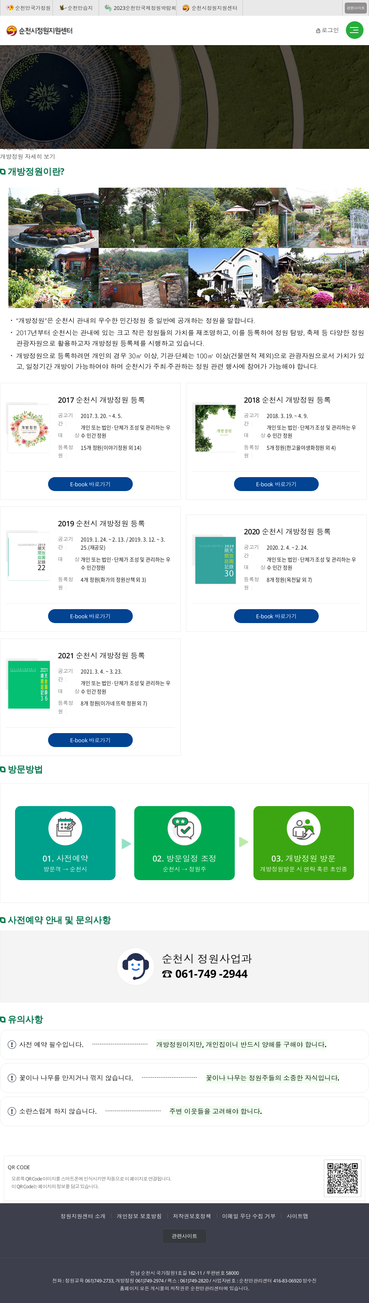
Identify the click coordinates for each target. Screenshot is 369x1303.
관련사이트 (356, 8)
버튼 (354, 30)
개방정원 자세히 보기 (27, 157)
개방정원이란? (18, 147)
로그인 (330, 30)
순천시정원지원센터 (214, 7)
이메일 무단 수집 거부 (249, 1216)
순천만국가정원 (33, 7)
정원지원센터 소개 (83, 1216)
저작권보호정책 (192, 1216)
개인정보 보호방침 (139, 1216)
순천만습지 (80, 7)
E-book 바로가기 (90, 484)
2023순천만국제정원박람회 (145, 7)
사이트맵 (297, 1216)
